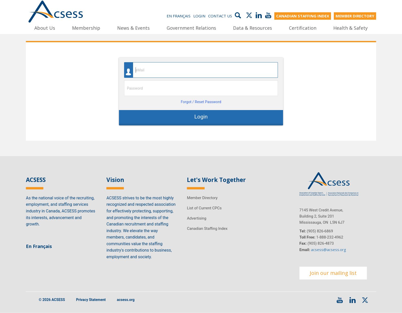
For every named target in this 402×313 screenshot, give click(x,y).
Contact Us (220, 15)
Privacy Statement (91, 300)
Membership (86, 28)
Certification (302, 28)
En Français (178, 15)
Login (199, 15)
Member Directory (202, 198)
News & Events (133, 28)
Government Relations (191, 28)
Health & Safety (350, 28)
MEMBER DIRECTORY (355, 15)
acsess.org (126, 300)
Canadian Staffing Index (207, 228)
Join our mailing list (333, 272)
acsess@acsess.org (328, 249)
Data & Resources (252, 28)
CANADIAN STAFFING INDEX (302, 15)
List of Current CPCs (204, 208)
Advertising (196, 218)
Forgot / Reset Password (201, 102)
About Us (44, 28)
